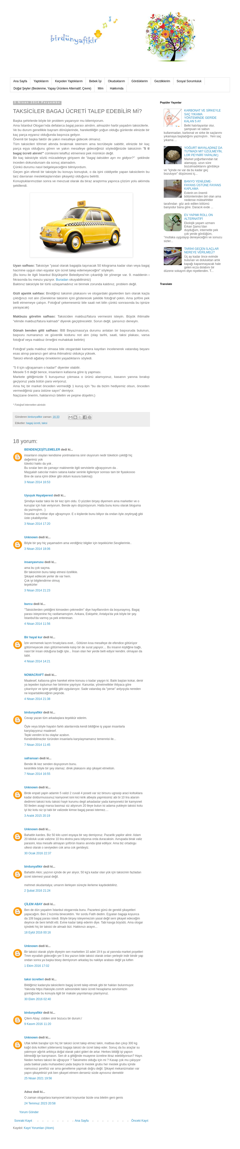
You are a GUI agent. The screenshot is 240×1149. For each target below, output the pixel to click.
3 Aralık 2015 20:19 (37, 815)
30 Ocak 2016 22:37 (37, 853)
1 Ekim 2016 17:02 (36, 966)
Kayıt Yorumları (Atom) (39, 1128)
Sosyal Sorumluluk (189, 81)
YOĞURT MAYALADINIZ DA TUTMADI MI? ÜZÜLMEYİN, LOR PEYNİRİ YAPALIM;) (203, 151)
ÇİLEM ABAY (33, 904)
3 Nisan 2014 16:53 (37, 482)
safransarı (31, 758)
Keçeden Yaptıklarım (68, 81)
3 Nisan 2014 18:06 (37, 549)
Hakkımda (117, 88)
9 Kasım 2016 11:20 (37, 1024)
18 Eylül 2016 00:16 (37, 932)
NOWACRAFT (34, 675)
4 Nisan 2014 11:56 (37, 623)
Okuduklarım (116, 81)
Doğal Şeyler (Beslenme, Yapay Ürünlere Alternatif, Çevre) (52, 88)
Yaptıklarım (41, 81)
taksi (44, 423)
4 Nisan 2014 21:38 (37, 699)
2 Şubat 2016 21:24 (37, 890)
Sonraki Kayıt (23, 1120)
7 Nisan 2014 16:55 (37, 774)
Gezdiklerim (162, 81)
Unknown (31, 537)
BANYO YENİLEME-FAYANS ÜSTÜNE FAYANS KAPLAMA (202, 185)
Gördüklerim (140, 81)
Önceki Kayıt (139, 1120)
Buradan (61, 279)
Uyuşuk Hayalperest (38, 495)
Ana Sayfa (20, 81)
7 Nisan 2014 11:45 (37, 745)
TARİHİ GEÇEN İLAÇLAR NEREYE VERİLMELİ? (201, 250)
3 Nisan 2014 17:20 (37, 524)
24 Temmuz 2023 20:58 (40, 1103)
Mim (101, 88)
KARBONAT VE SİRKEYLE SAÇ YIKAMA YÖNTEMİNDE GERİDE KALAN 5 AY (202, 116)
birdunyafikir (33, 712)
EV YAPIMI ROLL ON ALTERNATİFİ (198, 216)
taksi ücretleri (34, 979)
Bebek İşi (95, 81)
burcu (28, 604)
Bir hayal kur (33, 637)
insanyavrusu (34, 562)
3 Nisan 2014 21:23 (37, 590)
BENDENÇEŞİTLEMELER (42, 449)
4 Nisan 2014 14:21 (37, 661)
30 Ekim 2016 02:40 (37, 999)
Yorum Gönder (29, 1112)
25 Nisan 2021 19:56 (38, 1078)
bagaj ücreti (33, 423)
